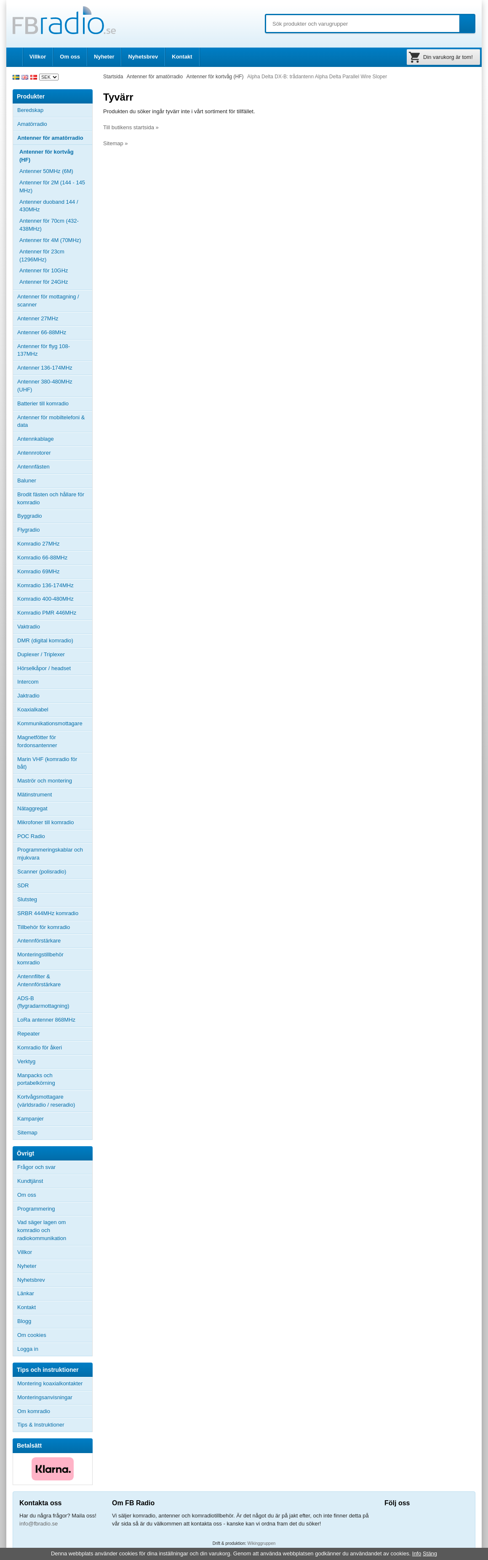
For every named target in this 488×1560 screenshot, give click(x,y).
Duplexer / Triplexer (41, 654)
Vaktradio (28, 626)
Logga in (27, 1349)
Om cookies (31, 1335)
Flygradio (28, 530)
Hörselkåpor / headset (44, 668)
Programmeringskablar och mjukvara (50, 854)
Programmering (36, 1209)
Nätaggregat (32, 808)
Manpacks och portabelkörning (36, 1079)
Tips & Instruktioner (40, 1425)
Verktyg (26, 1061)
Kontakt (182, 56)
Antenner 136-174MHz (54, 368)
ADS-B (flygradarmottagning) (43, 1002)
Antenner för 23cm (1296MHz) (41, 255)
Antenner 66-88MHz (54, 332)
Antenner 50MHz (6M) (46, 171)
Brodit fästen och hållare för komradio (50, 498)
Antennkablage (35, 439)
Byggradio (29, 516)
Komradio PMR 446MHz (46, 613)
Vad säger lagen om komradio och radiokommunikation (41, 1230)
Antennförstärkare (39, 940)
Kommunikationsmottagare (50, 723)
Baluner (26, 480)
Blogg (24, 1321)
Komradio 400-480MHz (45, 599)
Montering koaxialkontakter (50, 1383)
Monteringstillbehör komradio (40, 958)
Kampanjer (30, 1118)
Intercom (28, 682)
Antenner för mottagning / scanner (48, 300)
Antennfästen (54, 466)
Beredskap (30, 110)
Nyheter (104, 56)
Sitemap (27, 1132)
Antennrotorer (34, 453)
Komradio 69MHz (38, 571)
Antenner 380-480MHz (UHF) (54, 385)
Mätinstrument (34, 794)
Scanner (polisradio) (41, 871)
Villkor (37, 56)
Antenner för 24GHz (43, 282)
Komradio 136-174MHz (45, 585)
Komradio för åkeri (39, 1047)
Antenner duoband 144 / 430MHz (55, 206)
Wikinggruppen (262, 1543)
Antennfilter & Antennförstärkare (39, 980)
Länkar (25, 1293)
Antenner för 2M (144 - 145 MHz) (52, 186)
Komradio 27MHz (38, 543)
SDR (23, 885)
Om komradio (33, 1411)
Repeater (28, 1033)
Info (416, 1553)
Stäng (430, 1553)
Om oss (70, 56)
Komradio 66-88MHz (42, 557)
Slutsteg (27, 899)
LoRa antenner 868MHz (46, 1020)
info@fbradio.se (38, 1523)
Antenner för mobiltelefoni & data (51, 421)
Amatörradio (54, 124)
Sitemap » (115, 143)
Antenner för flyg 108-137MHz (43, 350)
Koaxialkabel (32, 709)
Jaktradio (28, 695)
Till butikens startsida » (131, 127)
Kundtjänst (30, 1181)
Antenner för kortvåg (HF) (46, 156)
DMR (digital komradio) (45, 640)
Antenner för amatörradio (54, 138)
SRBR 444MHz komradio (47, 913)
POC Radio (31, 836)
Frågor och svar (36, 1167)
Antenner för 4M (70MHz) (50, 240)
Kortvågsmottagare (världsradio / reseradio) (46, 1101)
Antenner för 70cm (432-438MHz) (49, 225)
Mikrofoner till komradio (45, 822)
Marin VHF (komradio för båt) (47, 763)
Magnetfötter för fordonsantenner (37, 741)
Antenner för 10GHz (43, 270)
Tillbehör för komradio (54, 927)
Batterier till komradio (43, 403)
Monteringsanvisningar (44, 1397)
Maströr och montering (44, 780)
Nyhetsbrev (143, 56)
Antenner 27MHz (54, 318)
